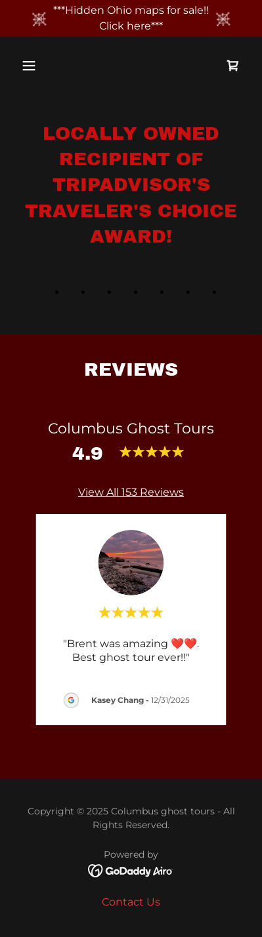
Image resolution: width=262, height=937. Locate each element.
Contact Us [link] (131, 902)
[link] (233, 65)
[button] (42, 65)
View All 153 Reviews (131, 492)
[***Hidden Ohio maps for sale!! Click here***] (131, 18)
